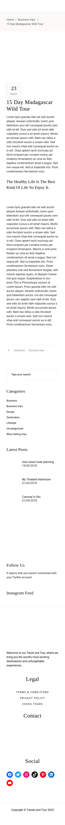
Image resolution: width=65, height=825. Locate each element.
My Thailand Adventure (36, 479)
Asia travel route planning (38, 461)
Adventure (19, 350)
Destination (13, 417)
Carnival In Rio (31, 496)
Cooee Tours (32, 704)
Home (10, 19)
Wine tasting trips (17, 434)
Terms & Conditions (32, 692)
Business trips (26, 19)
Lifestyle (11, 423)
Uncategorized (15, 428)
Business (12, 400)
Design (11, 411)
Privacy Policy (32, 698)
